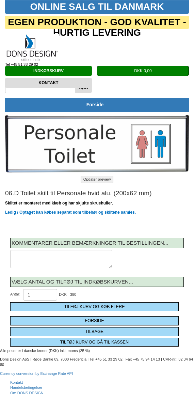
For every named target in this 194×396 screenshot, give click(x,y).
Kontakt (16, 382)
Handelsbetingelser (26, 387)
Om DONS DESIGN (27, 393)
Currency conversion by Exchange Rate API (36, 373)
